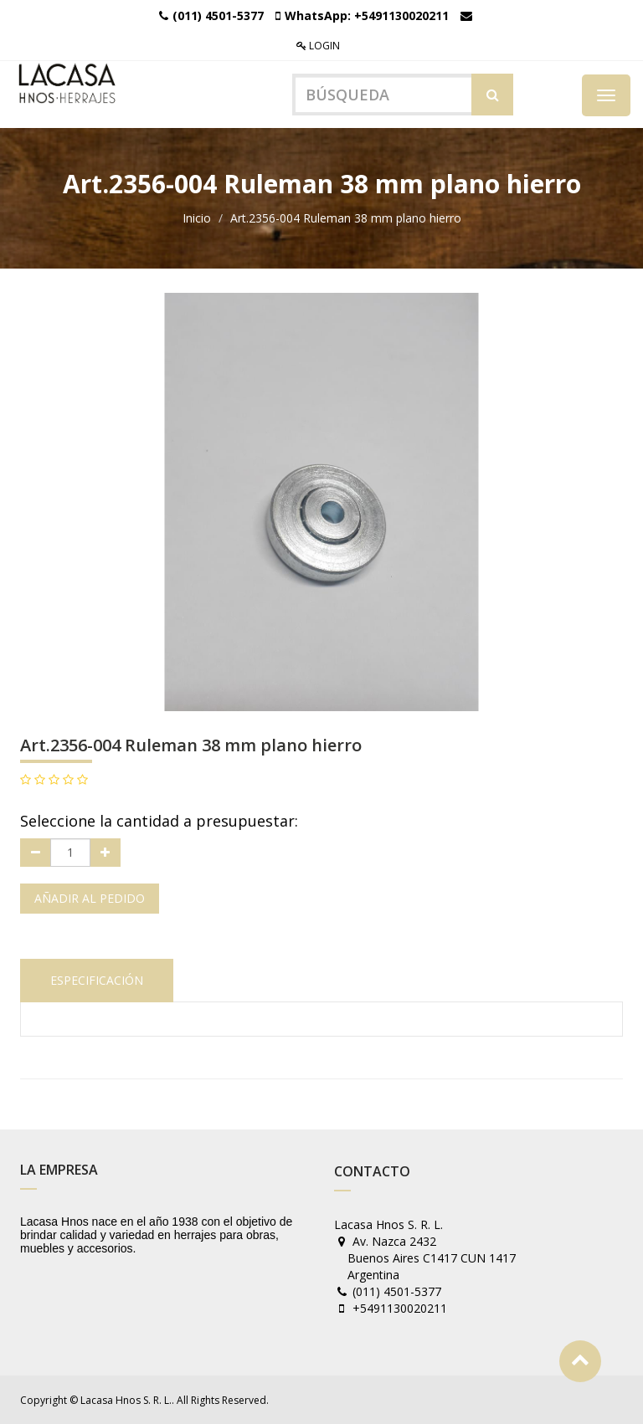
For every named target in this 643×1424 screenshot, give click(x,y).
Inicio (197, 218)
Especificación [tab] (96, 980)
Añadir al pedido (89, 898)
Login (318, 45)
